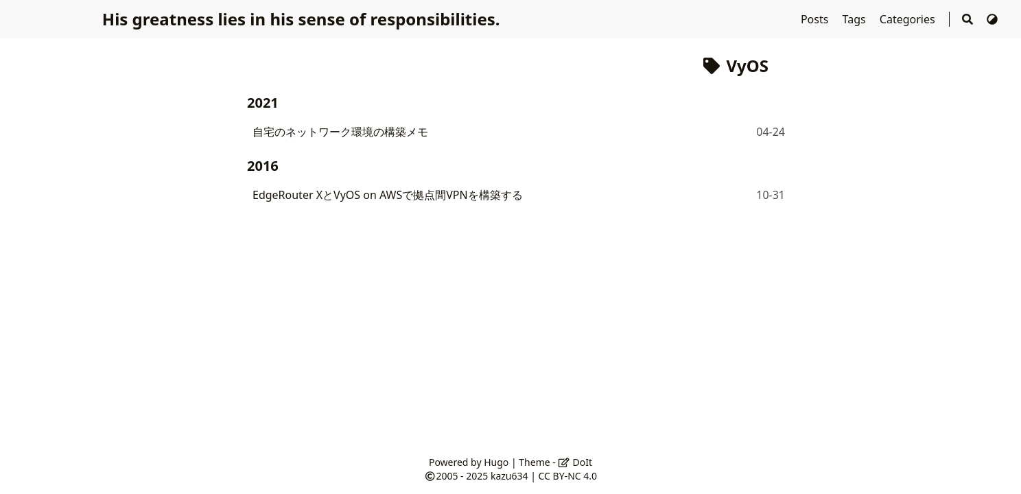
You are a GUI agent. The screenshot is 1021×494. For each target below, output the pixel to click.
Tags (856, 19)
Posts (816, 19)
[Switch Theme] (992, 19)
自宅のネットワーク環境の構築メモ (340, 131)
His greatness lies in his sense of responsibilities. (301, 19)
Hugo (496, 462)
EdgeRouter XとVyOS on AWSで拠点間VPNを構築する (388, 194)
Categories (909, 19)
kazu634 (509, 475)
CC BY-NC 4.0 (568, 475)
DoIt (575, 462)
